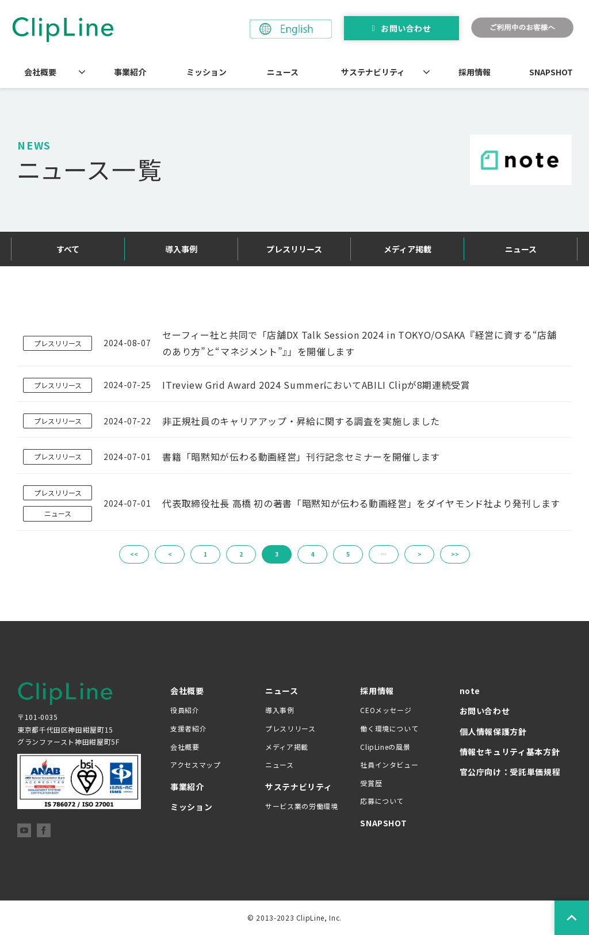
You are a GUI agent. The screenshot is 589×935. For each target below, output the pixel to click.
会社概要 (40, 72)
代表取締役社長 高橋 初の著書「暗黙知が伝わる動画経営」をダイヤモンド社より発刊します (361, 503)
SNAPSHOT (551, 72)
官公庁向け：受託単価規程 (510, 771)
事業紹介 (130, 72)
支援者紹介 (188, 728)
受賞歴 (371, 783)
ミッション (206, 72)
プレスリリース (294, 249)
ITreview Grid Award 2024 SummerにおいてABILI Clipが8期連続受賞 (316, 385)
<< (134, 554)
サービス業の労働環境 (301, 806)
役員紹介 (185, 710)
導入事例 (181, 249)
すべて (67, 249)
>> (455, 554)
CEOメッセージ (385, 710)
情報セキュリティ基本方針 (510, 751)
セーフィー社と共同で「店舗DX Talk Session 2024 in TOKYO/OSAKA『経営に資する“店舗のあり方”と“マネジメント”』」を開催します (359, 343)
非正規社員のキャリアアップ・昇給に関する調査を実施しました (301, 421)
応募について (382, 801)
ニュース (283, 72)
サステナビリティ (373, 72)
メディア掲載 (407, 249)
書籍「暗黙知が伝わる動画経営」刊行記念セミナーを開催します (301, 456)
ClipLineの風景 (385, 747)
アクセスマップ (195, 764)
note (470, 690)
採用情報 (474, 72)
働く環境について (389, 728)
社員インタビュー (389, 764)
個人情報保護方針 (493, 731)
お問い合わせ (406, 28)
